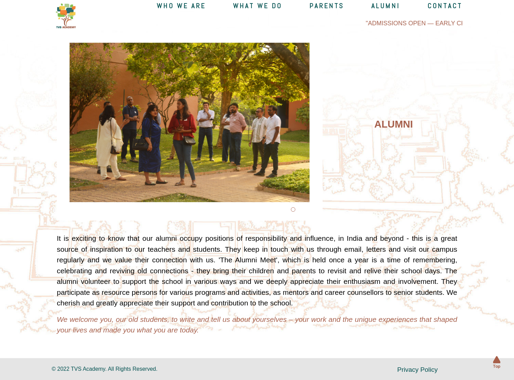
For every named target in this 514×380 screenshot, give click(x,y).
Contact (444, 5)
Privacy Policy (417, 369)
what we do (257, 5)
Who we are (181, 5)
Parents (326, 5)
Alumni (385, 5)
